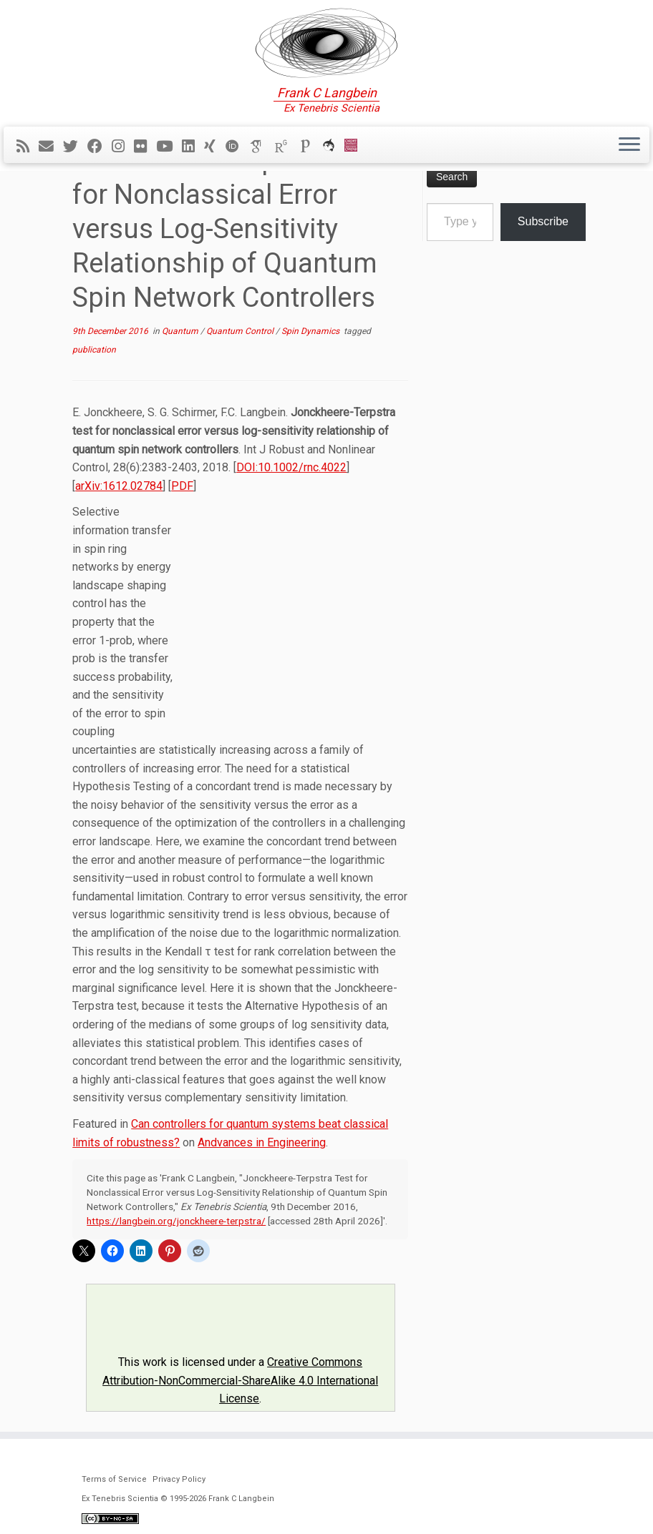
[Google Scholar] (261, 146)
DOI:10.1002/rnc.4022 (291, 467)
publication (94, 350)
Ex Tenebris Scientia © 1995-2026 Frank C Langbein (178, 1498)
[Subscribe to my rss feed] (27, 146)
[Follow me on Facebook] (99, 146)
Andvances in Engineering (262, 1142)
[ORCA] (333, 146)
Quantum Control (241, 331)
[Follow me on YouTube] (169, 146)
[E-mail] (51, 146)
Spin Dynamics (311, 331)
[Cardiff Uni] (355, 146)
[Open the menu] (629, 145)
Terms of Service (114, 1479)
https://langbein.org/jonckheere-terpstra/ (176, 1220)
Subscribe (543, 221)
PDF (182, 486)
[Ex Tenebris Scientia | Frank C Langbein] (326, 43)
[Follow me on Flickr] (145, 146)
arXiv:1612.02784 (119, 486)
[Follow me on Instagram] (123, 146)
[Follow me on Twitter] (75, 146)
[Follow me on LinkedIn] (193, 146)
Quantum (181, 331)
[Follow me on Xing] (214, 146)
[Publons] (310, 146)
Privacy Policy (179, 1479)
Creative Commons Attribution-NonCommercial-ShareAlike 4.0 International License (240, 1380)
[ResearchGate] (286, 146)
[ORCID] (237, 146)
